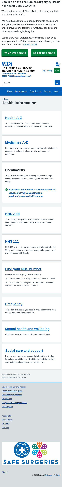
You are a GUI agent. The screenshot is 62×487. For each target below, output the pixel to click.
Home (10, 91)
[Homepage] (21, 67)
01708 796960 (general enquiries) (16, 76)
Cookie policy (7, 420)
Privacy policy (7, 406)
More (57, 91)
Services (47, 91)
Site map (5, 428)
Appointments (21, 91)
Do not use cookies (44, 53)
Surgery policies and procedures (14, 403)
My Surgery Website (52, 475)
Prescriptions (35, 91)
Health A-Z (13, 117)
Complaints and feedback (12, 395)
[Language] (58, 64)
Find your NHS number (23, 269)
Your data (5, 424)
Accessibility (6, 416)
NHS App (12, 213)
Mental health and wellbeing (27, 328)
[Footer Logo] (31, 453)
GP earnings (7, 399)
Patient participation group (12, 391)
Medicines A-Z (16, 142)
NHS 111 (12, 241)
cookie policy (30, 44)
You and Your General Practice (14, 387)
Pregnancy (13, 304)
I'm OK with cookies (15, 53)
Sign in (5, 472)
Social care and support (24, 350)
